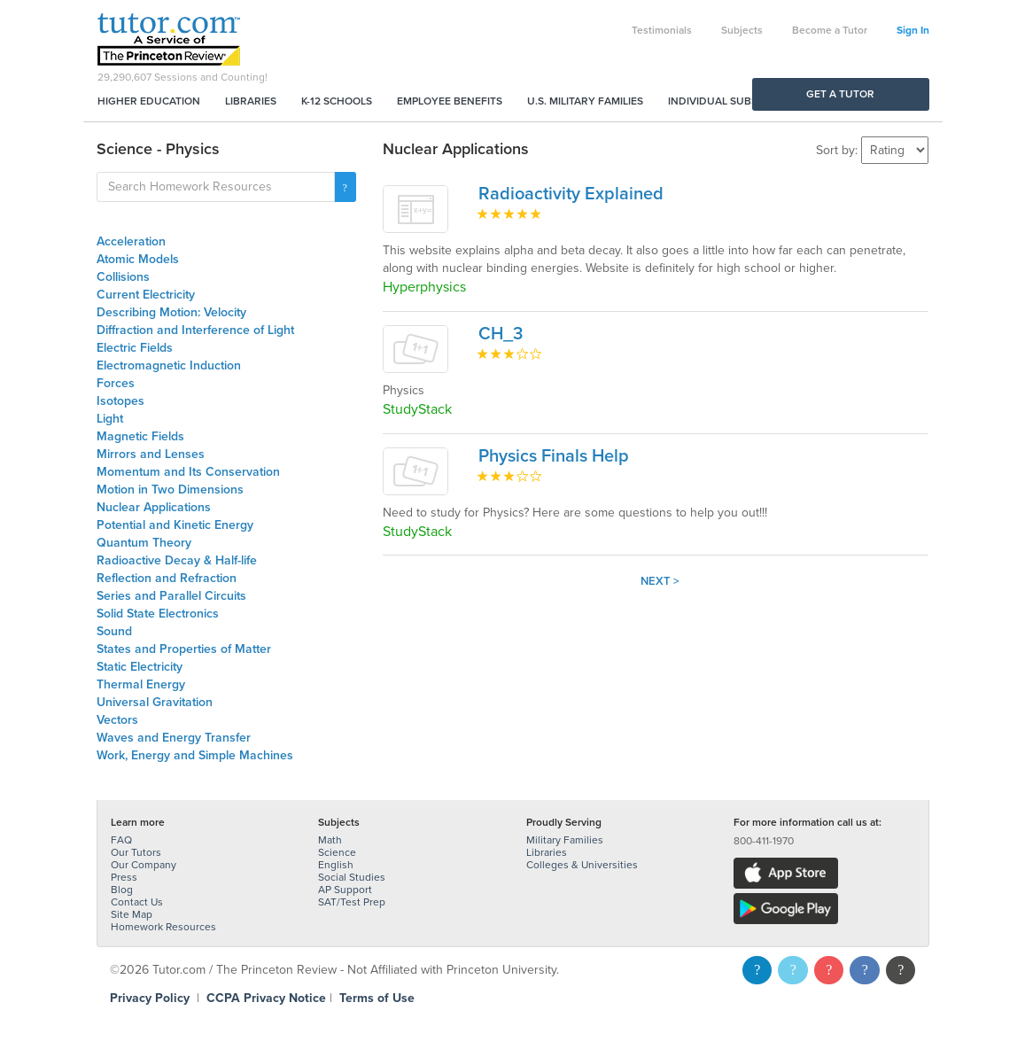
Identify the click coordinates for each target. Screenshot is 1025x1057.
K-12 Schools (336, 101)
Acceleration (131, 241)
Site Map (131, 914)
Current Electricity (146, 294)
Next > (660, 581)
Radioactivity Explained (571, 194)
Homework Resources (163, 927)
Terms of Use (377, 998)
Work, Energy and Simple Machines (195, 755)
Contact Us (137, 902)
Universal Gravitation (155, 702)
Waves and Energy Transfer (174, 737)
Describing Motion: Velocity (171, 312)
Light (110, 418)
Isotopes (120, 400)
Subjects (742, 30)
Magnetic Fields (140, 436)
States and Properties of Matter (184, 649)
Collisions (123, 276)
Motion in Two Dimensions (170, 489)
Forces (116, 383)
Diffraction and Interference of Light (195, 330)
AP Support (345, 889)
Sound (114, 631)
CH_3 (500, 334)
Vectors (117, 719)
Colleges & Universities (582, 865)
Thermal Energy (141, 684)
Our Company (143, 865)
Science (337, 852)
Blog (122, 889)
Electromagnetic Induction (169, 365)
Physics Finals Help (553, 456)
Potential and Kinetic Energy (175, 524)
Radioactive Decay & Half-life (177, 560)
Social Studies (351, 877)
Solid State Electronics (158, 613)
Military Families (564, 840)
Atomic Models (138, 259)
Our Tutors (136, 852)
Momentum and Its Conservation (188, 471)
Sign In (913, 30)
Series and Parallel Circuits (171, 595)
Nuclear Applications (154, 507)
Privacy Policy (150, 998)
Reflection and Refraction (167, 578)
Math (330, 840)
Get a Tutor (840, 94)
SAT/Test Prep (351, 902)
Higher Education (148, 101)
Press (124, 877)
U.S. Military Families (585, 101)
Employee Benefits (449, 101)
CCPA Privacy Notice (266, 998)
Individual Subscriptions (739, 101)
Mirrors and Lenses (151, 454)
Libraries (250, 101)
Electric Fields (135, 347)
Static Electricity (139, 666)
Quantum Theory (144, 542)
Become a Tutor (829, 30)
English (335, 865)
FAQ (121, 840)
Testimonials (662, 30)
